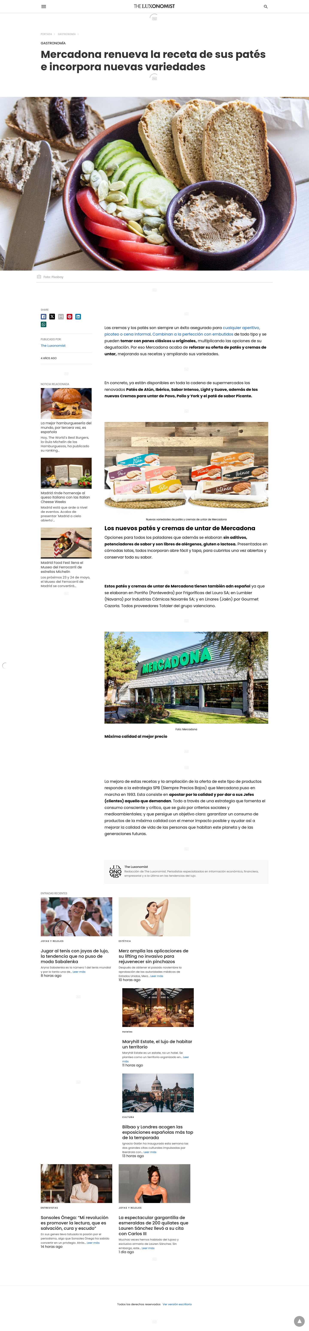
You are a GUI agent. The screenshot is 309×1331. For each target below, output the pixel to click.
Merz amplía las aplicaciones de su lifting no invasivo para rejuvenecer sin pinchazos (153, 956)
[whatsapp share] (43, 324)
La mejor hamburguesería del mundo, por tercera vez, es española (66, 428)
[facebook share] (43, 316)
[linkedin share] (78, 316)
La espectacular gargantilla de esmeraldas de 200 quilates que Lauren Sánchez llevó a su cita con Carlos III (153, 1226)
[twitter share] (52, 316)
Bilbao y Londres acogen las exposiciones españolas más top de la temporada (157, 1132)
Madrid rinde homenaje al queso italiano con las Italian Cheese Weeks (65, 497)
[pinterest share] (69, 316)
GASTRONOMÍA (67, 34)
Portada (46, 34)
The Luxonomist (136, 867)
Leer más (79, 972)
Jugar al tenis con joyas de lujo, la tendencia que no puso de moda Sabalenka (75, 956)
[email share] (61, 316)
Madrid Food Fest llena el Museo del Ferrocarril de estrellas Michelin (62, 567)
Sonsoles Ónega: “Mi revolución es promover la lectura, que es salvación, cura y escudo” (74, 1223)
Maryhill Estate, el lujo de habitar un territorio (157, 1044)
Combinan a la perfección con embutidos (193, 334)
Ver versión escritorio (177, 1304)
